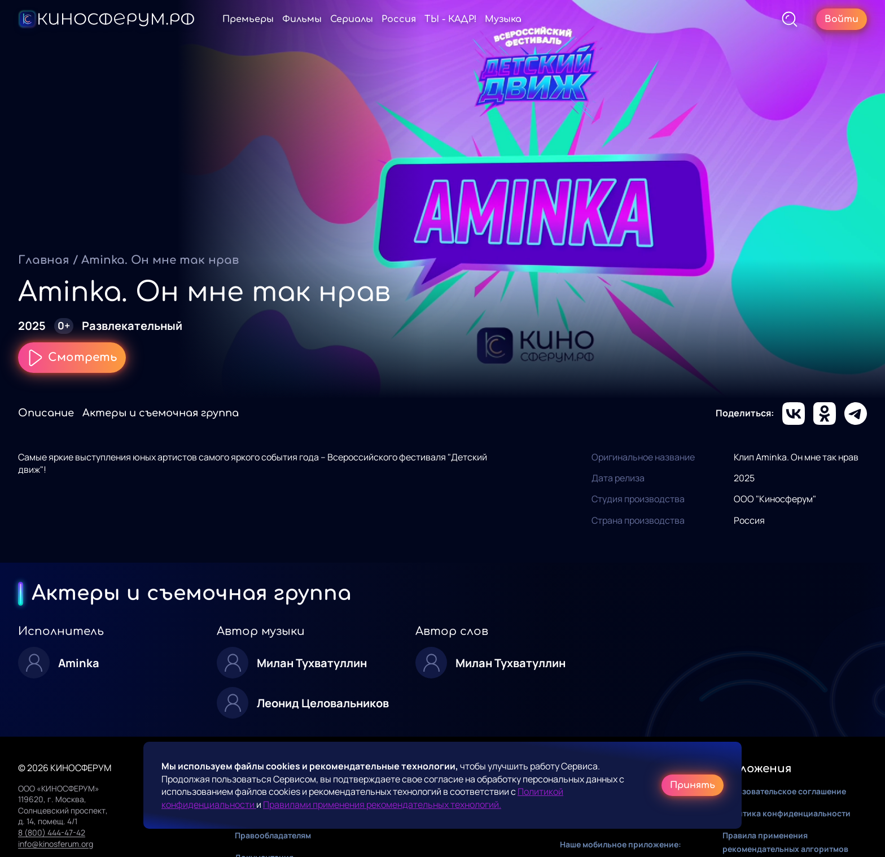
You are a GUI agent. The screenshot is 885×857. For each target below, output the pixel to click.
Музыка (503, 19)
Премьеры (248, 19)
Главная (43, 260)
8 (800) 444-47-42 (51, 832)
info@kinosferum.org (55, 843)
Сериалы (351, 19)
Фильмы (302, 19)
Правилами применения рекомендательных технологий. (382, 804)
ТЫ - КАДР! (450, 19)
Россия (399, 19)
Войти (841, 19)
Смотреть (72, 358)
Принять (692, 785)
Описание (46, 413)
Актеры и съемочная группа (160, 413)
